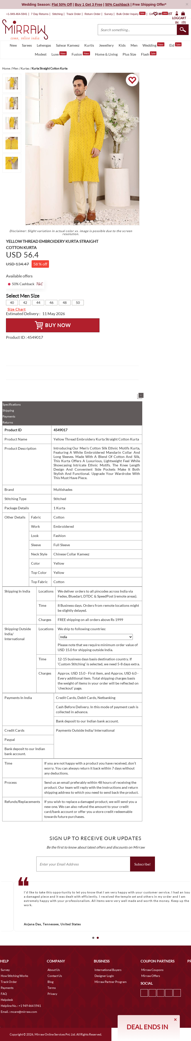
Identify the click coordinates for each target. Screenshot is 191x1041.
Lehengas (44, 45)
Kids (122, 45)
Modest (41, 54)
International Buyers (108, 970)
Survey (108, 13)
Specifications (11, 404)
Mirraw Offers (150, 976)
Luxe (59, 53)
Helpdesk (7, 1000)
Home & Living (106, 54)
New (13, 45)
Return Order (92, 13)
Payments (8, 416)
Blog (50, 982)
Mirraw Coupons (152, 970)
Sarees (27, 45)
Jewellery (106, 45)
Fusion (81, 53)
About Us (54, 970)
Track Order (73, 13)
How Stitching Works (14, 976)
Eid (175, 44)
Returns (7, 422)
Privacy (52, 994)
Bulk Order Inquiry (127, 13)
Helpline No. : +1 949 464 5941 (21, 1006)
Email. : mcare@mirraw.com (19, 1012)
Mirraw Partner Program (111, 982)
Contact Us (55, 976)
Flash (148, 53)
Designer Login (104, 976)
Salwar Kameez (67, 45)
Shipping (8, 410)
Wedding (153, 44)
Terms (52, 988)
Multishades (62, 489)
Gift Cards (158, 13)
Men (134, 45)
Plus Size (129, 54)
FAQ (4, 994)
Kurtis (89, 45)
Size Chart (16, 309)
